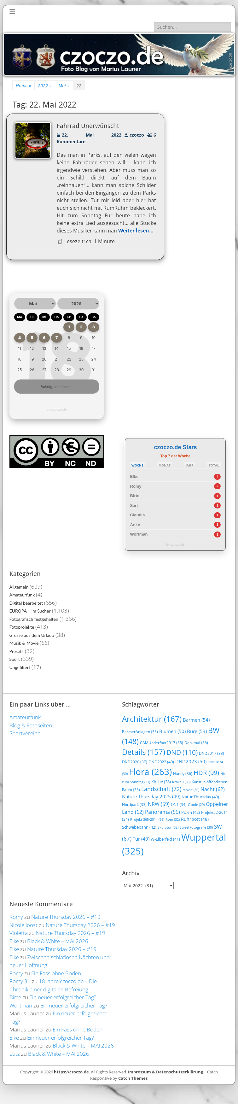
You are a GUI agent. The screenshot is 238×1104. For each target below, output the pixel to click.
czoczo (137, 135)
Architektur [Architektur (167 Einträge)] (152, 718)
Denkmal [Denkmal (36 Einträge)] (196, 742)
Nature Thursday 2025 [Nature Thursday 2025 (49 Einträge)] (151, 796)
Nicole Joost (23, 925)
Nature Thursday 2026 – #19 (66, 916)
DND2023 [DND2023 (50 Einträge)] (190, 761)
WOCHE (137, 465)
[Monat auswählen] (35, 303)
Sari (134, 505)
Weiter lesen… (136, 230)
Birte (134, 495)
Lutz (14, 1053)
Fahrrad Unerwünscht (88, 126)
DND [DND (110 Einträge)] (182, 752)
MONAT (165, 465)
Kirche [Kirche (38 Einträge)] (161, 781)
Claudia (137, 515)
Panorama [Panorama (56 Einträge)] (162, 811)
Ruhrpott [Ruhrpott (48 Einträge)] (195, 819)
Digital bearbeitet (26, 603)
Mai (64, 85)
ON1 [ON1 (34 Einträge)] (179, 804)
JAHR (190, 465)
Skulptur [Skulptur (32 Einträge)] (168, 827)
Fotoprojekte (21, 627)
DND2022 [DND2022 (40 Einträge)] (161, 762)
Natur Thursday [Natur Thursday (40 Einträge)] (200, 797)
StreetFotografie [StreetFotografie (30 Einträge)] (196, 827)
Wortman (139, 534)
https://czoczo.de (71, 1072)
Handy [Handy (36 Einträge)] (182, 773)
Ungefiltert (19, 667)
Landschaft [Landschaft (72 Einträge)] (161, 789)
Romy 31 (20, 981)
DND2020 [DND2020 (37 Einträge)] (134, 762)
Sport (14, 659)
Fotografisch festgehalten (33, 619)
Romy (135, 486)
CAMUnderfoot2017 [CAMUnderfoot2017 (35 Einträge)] (161, 742)
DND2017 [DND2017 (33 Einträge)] (211, 753)
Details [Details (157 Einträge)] (143, 752)
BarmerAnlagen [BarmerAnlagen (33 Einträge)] (140, 731)
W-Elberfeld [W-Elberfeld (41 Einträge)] (165, 839)
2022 (45, 85)
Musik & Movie (24, 643)
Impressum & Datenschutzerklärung (165, 1072)
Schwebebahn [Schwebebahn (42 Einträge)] (139, 827)
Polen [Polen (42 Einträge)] (190, 812)
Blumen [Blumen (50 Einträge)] (172, 731)
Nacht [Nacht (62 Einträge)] (212, 789)
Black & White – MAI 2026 (57, 941)
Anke (135, 524)
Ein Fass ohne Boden (56, 973)
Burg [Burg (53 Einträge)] (197, 731)
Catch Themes (133, 1078)
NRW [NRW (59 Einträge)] (159, 804)
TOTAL (214, 465)
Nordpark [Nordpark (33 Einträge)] (134, 804)
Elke (134, 476)
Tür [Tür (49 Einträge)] (141, 839)
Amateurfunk (22, 594)
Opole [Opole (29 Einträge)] (196, 804)
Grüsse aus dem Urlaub (31, 635)
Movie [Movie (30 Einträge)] (191, 789)
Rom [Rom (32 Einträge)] (172, 819)
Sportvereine (24, 733)
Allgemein (19, 587)
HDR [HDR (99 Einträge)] (206, 772)
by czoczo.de (56, 409)
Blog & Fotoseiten (30, 725)
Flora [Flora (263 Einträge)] (150, 772)
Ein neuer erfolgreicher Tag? (62, 997)
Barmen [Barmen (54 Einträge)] (196, 720)
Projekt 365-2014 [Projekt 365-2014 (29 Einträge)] (147, 819)
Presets (16, 651)
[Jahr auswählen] (78, 303)
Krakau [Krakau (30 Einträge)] (181, 781)
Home (23, 85)
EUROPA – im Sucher (30, 611)
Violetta (18, 933)
